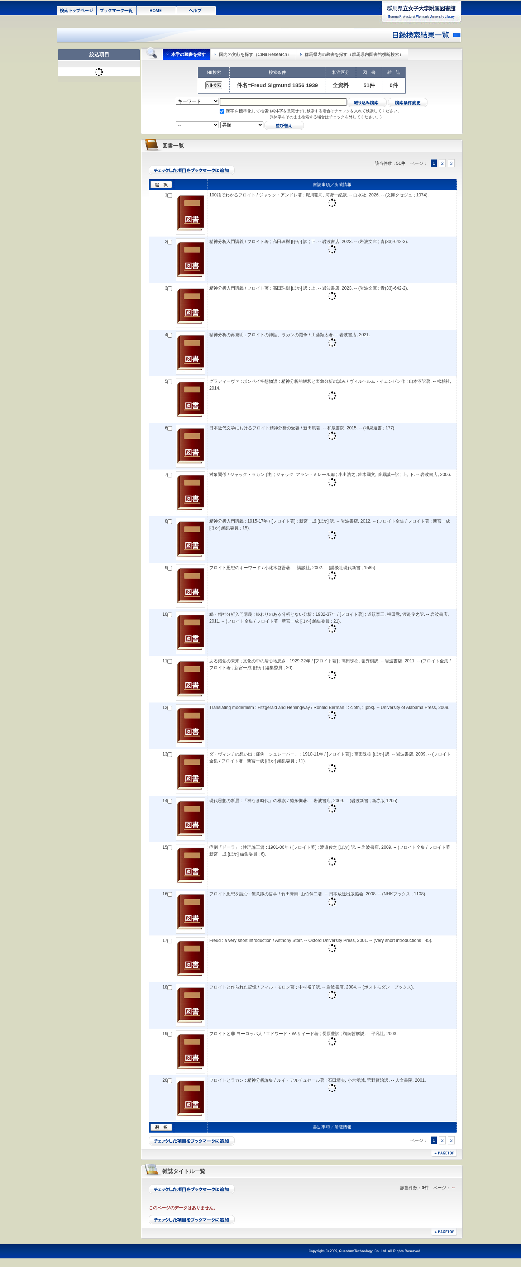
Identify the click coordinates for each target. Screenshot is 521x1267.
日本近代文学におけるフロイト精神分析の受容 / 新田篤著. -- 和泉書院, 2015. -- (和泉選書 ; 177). (302, 427)
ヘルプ (196, 10)
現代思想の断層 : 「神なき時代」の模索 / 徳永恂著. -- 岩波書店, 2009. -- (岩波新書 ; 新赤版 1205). (303, 800)
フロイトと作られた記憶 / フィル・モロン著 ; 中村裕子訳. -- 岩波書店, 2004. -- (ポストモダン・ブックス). (311, 987)
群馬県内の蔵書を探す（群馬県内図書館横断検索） (354, 54)
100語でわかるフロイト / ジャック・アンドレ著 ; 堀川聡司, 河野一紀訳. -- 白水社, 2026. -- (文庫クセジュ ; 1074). (319, 194)
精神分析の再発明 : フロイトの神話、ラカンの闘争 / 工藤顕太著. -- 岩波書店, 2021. (289, 334)
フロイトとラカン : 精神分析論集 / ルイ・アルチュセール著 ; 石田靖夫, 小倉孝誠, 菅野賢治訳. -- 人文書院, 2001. (317, 1080)
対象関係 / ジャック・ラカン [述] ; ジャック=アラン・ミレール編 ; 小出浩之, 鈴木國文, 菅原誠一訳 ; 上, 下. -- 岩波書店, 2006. (330, 474)
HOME (156, 10)
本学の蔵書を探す (188, 54)
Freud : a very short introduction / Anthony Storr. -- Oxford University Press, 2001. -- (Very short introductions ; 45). (320, 940)
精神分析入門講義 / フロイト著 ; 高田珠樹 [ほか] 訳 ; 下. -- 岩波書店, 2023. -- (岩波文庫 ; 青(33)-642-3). (308, 241)
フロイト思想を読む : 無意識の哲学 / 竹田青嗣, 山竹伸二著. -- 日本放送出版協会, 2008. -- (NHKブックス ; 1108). (317, 893)
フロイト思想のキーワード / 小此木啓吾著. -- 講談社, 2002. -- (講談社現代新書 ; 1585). (293, 567)
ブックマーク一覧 (117, 10)
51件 (369, 85)
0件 (393, 85)
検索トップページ (77, 10)
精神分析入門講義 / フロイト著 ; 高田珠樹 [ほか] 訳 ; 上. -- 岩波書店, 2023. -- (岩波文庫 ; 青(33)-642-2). (308, 288)
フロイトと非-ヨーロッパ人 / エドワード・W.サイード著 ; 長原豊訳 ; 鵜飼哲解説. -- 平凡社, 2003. (303, 1033)
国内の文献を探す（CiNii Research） (255, 54)
